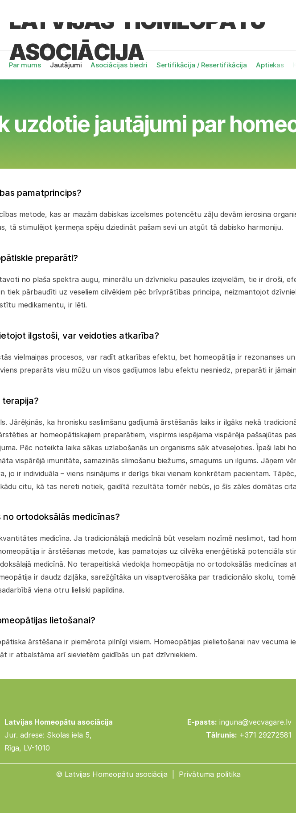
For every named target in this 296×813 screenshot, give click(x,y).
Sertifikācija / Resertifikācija (201, 65)
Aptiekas (270, 65)
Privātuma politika (210, 774)
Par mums (25, 65)
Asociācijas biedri (118, 65)
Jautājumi (66, 65)
